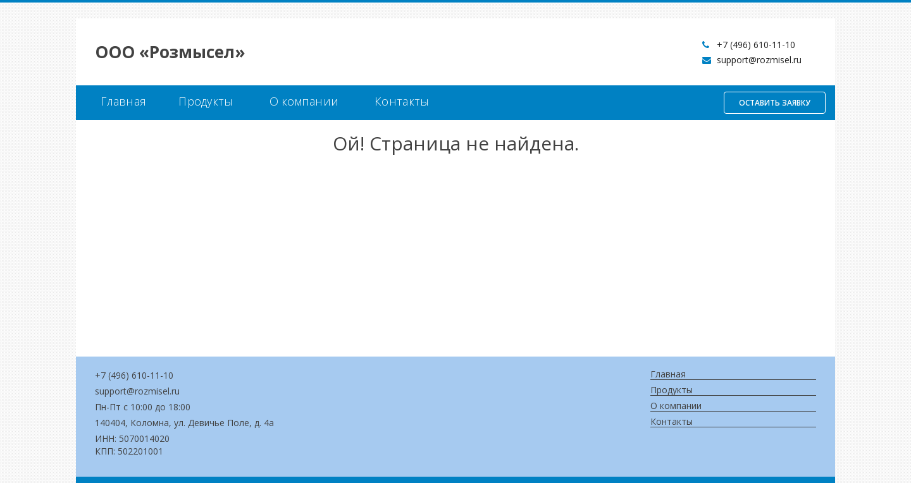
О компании (304, 101)
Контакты (402, 101)
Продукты (205, 101)
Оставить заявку (774, 102)
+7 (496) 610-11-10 (756, 45)
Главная (123, 101)
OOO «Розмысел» (170, 51)
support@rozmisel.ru (759, 60)
